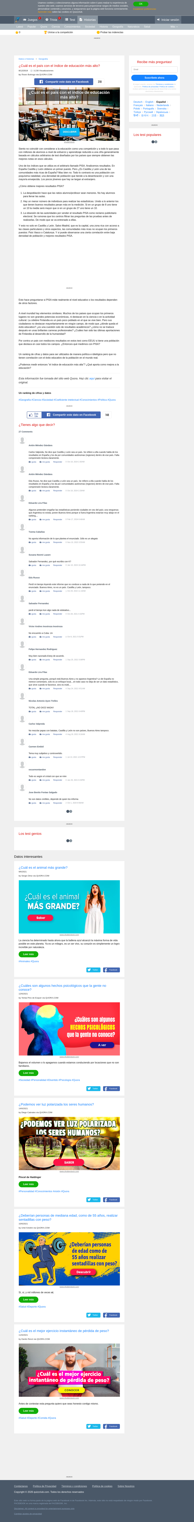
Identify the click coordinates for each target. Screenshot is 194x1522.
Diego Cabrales (28, 1112)
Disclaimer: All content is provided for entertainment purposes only (44, 1508)
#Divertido (52, 1080)
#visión (56, 1191)
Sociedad (90, 26)
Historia (104, 26)
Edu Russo (34, 577)
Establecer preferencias (144, 9)
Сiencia (56, 26)
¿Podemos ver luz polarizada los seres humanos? (56, 1104)
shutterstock (69, 142)
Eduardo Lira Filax (38, 503)
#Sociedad (47, 400)
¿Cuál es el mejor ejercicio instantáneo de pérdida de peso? (64, 1331)
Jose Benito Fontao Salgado (43, 792)
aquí (92, 378)
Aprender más (45, 12)
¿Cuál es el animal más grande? (43, 867)
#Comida (42, 1418)
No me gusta (45, 462)
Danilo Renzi (27, 1339)
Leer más (28, 954)
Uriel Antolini (27, 1228)
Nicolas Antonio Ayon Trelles (43, 701)
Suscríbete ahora (154, 77)
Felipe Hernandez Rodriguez (43, 649)
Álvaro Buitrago (28, 74)
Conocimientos (72, 26)
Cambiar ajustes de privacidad (28, 1514)
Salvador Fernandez (39, 603)
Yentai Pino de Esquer (31, 998)
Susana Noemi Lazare (40, 555)
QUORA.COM (45, 74)
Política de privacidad (150, 87)
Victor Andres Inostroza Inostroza (45, 626)
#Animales (24, 961)
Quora (43, 26)
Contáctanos (21, 1486)
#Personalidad (38, 1080)
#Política (102, 400)
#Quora (111, 400)
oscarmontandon (37, 769)
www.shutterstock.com (69, 935)
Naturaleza (133, 26)
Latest (19, 26)
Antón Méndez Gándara (40, 445)
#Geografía (25, 400)
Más (173, 26)
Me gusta (32, 462)
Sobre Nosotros (126, 1486)
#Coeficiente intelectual (66, 400)
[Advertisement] (69, 266)
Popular (32, 26)
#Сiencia (36, 400)
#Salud (22, 1306)
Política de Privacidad (44, 1486)
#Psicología (65, 1080)
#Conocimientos (88, 400)
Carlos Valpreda (37, 724)
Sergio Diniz (26, 876)
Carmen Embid (36, 746)
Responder (57, 462)
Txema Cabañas (37, 532)
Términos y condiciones (165, 84)
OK (140, 4)
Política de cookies (166, 87)
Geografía (117, 26)
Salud (147, 26)
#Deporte (32, 1306)
